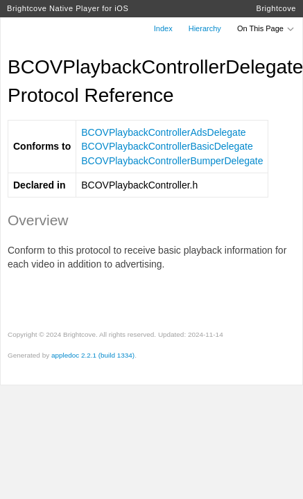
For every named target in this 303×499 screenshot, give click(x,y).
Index (163, 28)
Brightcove (276, 8)
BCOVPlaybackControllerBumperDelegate (172, 160)
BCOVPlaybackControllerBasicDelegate (166, 146)
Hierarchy (205, 28)
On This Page (266, 28)
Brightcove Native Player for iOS (67, 8)
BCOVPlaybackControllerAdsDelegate (163, 132)
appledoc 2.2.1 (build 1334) (93, 355)
